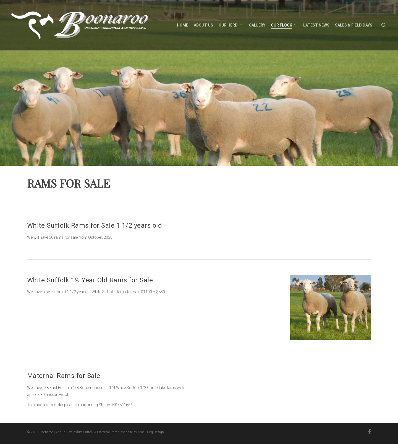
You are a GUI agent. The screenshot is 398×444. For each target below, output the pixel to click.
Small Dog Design (151, 432)
